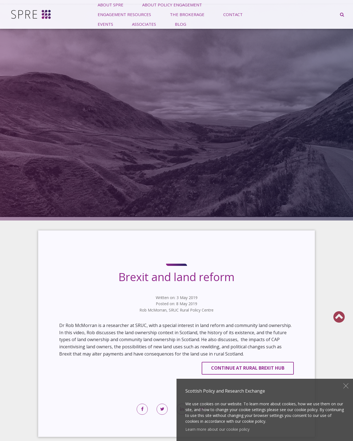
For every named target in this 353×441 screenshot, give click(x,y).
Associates (144, 24)
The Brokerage (187, 14)
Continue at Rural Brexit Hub (247, 368)
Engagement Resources (124, 14)
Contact (233, 14)
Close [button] (346, 386)
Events (105, 24)
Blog (180, 24)
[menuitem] (124, 14)
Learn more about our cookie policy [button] (217, 429)
